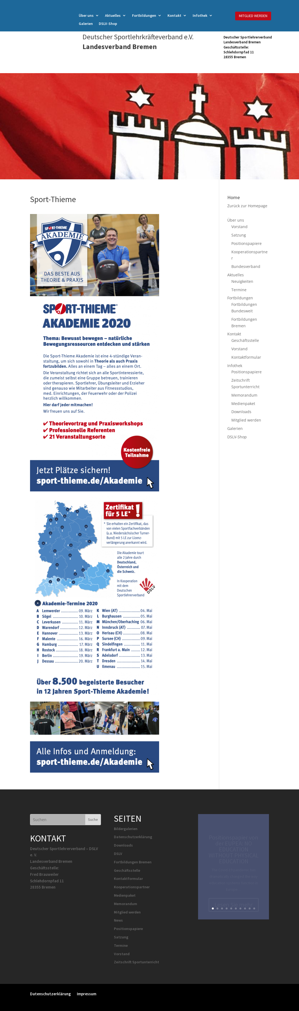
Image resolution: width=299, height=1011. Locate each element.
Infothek (200, 16)
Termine (239, 289)
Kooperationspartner (132, 886)
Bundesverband (245, 266)
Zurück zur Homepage (247, 205)
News (118, 920)
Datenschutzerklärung (133, 836)
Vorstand (239, 226)
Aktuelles (113, 16)
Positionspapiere (246, 243)
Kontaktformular (246, 357)
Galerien (86, 24)
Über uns (86, 16)
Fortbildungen (144, 16)
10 (254, 908)
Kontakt (174, 16)
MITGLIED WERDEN (253, 15)
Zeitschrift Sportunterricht (136, 962)
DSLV (118, 853)
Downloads (241, 411)
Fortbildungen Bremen (133, 862)
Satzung (238, 235)
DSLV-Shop (108, 24)
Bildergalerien (125, 828)
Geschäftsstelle (245, 340)
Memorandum (244, 395)
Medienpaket (243, 403)
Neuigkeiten (242, 281)
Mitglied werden (246, 420)
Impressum (86, 993)
